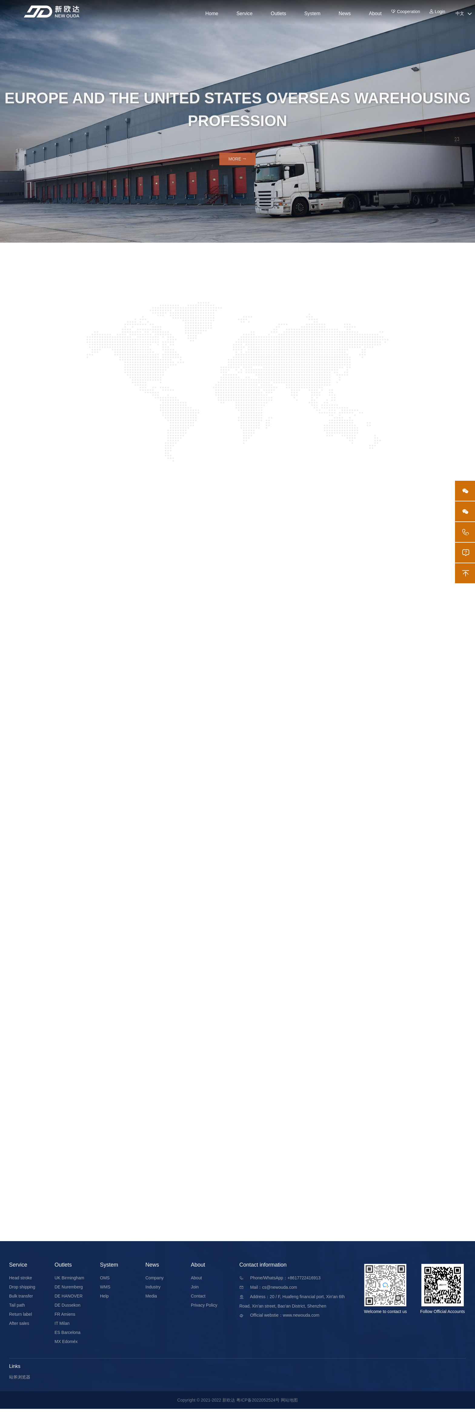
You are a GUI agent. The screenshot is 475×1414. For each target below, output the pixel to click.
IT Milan (62, 1328)
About (375, 13)
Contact (198, 1301)
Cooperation (401, 13)
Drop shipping (22, 1292)
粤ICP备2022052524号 (258, 1405)
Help (104, 1301)
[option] (237, 121)
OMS (105, 1283)
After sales (19, 1328)
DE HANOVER (69, 1301)
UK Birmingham (69, 1283)
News (345, 13)
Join (195, 1292)
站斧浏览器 (19, 1382)
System (312, 13)
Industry (153, 1292)
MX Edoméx (66, 1346)
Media (151, 1301)
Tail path (17, 1310)
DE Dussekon (68, 1310)
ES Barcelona (68, 1337)
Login (437, 13)
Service (244, 13)
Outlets (278, 13)
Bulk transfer (21, 1301)
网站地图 (289, 1405)
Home (211, 13)
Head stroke (20, 1283)
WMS (105, 1292)
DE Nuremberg (69, 1292)
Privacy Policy (204, 1310)
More (237, 162)
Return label (20, 1319)
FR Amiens (65, 1319)
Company (154, 1283)
